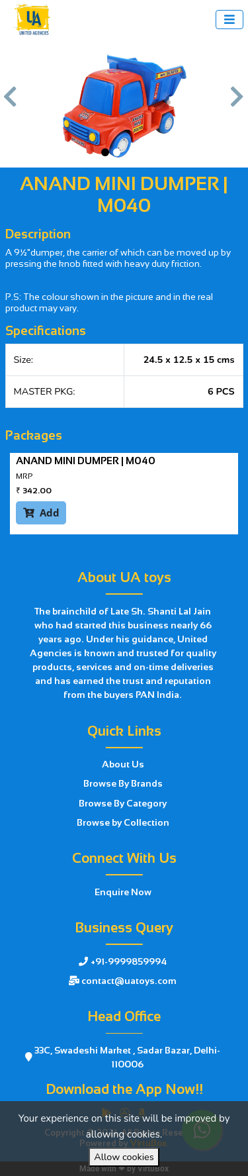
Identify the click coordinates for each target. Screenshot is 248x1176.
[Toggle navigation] (229, 19)
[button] (11, 103)
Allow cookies (123, 1156)
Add (41, 512)
